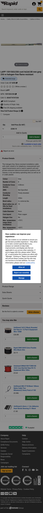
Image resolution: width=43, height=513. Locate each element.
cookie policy (30, 263)
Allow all (21, 267)
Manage (21, 278)
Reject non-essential (21, 273)
